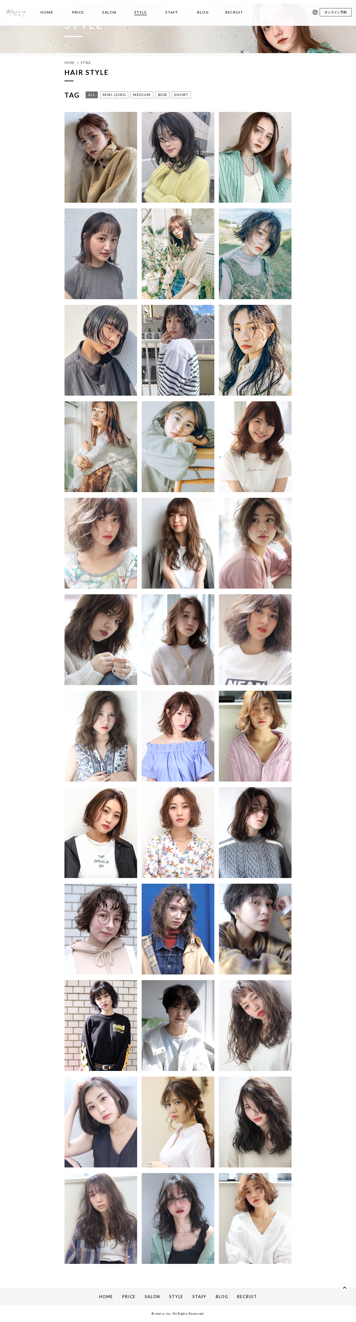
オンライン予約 (335, 12)
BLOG (203, 12)
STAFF (171, 12)
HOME (46, 12)
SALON (109, 12)
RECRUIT (234, 12)
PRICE (78, 12)
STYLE (140, 12)
